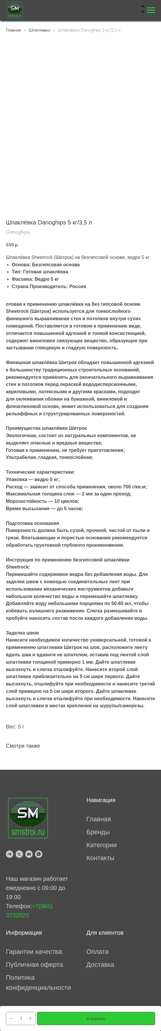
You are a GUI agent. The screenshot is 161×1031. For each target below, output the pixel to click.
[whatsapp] (38, 854)
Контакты (100, 858)
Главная (13, 30)
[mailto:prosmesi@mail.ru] (29, 854)
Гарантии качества (34, 951)
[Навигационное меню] (151, 10)
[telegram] (9, 854)
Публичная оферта (34, 964)
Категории (102, 845)
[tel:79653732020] (19, 854)
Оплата (98, 951)
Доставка (100, 964)
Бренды (98, 832)
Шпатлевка (39, 30)
